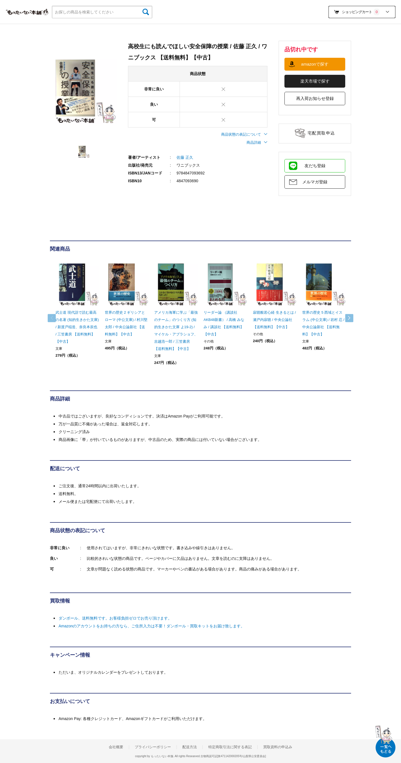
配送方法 (189, 747)
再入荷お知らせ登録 (315, 98)
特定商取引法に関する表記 (230, 747)
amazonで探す (314, 64)
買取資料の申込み (277, 747)
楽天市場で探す (315, 81)
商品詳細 (257, 142)
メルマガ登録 (314, 181)
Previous (55, 318)
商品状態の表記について (244, 134)
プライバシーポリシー (153, 747)
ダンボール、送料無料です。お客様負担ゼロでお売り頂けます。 (115, 618)
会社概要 (116, 747)
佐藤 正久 (185, 157)
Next (345, 318)
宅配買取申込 (321, 133)
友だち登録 (315, 165)
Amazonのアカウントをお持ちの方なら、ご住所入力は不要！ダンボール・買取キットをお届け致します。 (152, 626)
